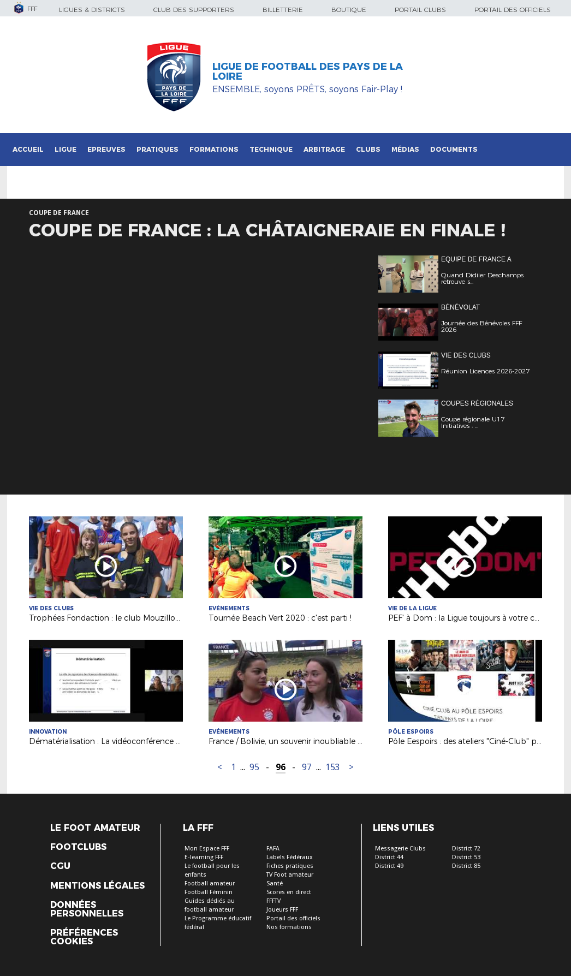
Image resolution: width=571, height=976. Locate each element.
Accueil (28, 149)
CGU (60, 866)
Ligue (65, 149)
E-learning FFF (204, 857)
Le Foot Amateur (95, 828)
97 (307, 767)
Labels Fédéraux (289, 857)
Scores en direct (288, 892)
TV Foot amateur (289, 874)
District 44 (389, 857)
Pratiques (157, 149)
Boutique (348, 10)
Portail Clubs (420, 10)
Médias (405, 149)
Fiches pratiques (289, 866)
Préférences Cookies (84, 937)
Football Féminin (209, 892)
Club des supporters (193, 10)
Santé (274, 883)
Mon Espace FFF (207, 848)
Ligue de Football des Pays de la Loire (307, 71)
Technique (271, 149)
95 (254, 767)
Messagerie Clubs (400, 848)
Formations (214, 149)
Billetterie (283, 10)
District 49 (389, 866)
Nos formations (289, 927)
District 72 (466, 848)
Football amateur (210, 883)
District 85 (466, 866)
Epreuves (106, 149)
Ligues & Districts (92, 10)
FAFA (272, 848)
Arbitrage (324, 149)
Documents (454, 149)
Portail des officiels (512, 10)
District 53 (466, 857)
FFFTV (273, 900)
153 (332, 767)
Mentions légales (97, 886)
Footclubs (78, 847)
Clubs (368, 149)
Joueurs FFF (282, 909)
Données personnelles (86, 909)
